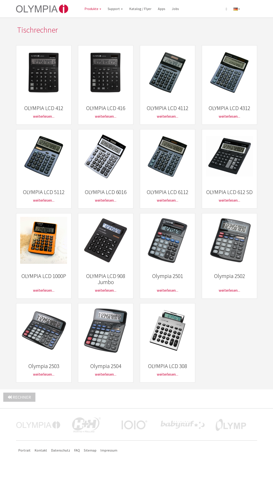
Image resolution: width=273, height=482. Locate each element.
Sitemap (90, 450)
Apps (161, 9)
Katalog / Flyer (140, 9)
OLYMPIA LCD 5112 (44, 192)
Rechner (19, 397)
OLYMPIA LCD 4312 (229, 108)
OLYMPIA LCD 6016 (105, 192)
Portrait (24, 450)
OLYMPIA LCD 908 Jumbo (105, 279)
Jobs (175, 9)
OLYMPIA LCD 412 (43, 108)
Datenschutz (60, 450)
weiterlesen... (44, 116)
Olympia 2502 (229, 275)
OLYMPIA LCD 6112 (167, 192)
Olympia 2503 (43, 366)
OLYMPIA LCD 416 (105, 108)
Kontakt (41, 450)
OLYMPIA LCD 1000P (43, 275)
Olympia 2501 (167, 275)
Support (115, 9)
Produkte (92, 9)
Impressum (108, 450)
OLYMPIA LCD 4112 (167, 108)
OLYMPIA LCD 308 (167, 366)
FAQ (77, 450)
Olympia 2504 (105, 366)
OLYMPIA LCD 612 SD (229, 192)
